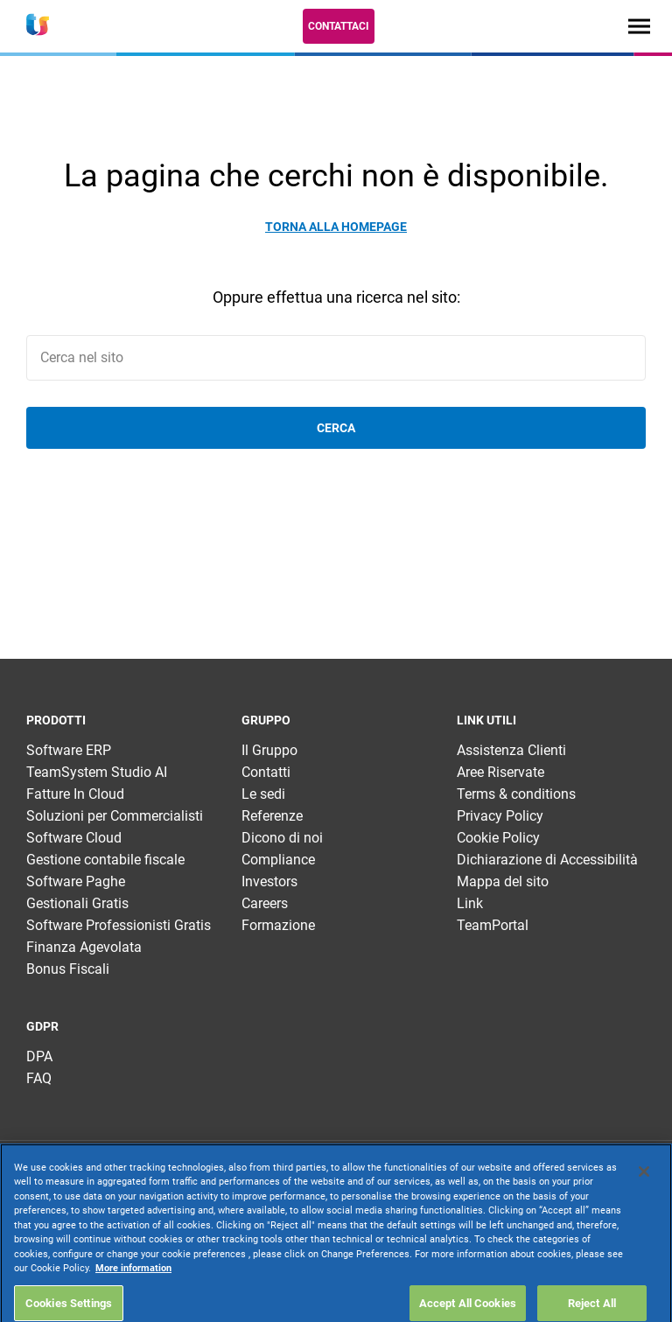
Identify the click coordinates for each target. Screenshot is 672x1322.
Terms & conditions (516, 794)
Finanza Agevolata (84, 947)
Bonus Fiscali (67, 969)
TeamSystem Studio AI (96, 772)
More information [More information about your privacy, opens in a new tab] (133, 1312)
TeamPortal (492, 925)
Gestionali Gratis (77, 903)
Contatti (266, 772)
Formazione (278, 925)
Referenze (272, 816)
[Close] (644, 1214)
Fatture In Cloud (75, 794)
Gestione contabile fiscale (105, 859)
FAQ (39, 1078)
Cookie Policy (498, 837)
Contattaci (338, 26)
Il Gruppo (270, 750)
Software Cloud (74, 837)
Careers (265, 903)
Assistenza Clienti (511, 750)
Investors (270, 881)
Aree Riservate (500, 772)
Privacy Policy (500, 816)
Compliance (278, 859)
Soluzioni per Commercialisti (114, 816)
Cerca (336, 428)
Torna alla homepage (336, 226)
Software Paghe (75, 881)
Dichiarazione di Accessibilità (547, 859)
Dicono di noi (282, 837)
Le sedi (263, 794)
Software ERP (68, 750)
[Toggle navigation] (639, 26)
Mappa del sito (503, 881)
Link (470, 903)
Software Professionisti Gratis (118, 925)
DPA (39, 1056)
